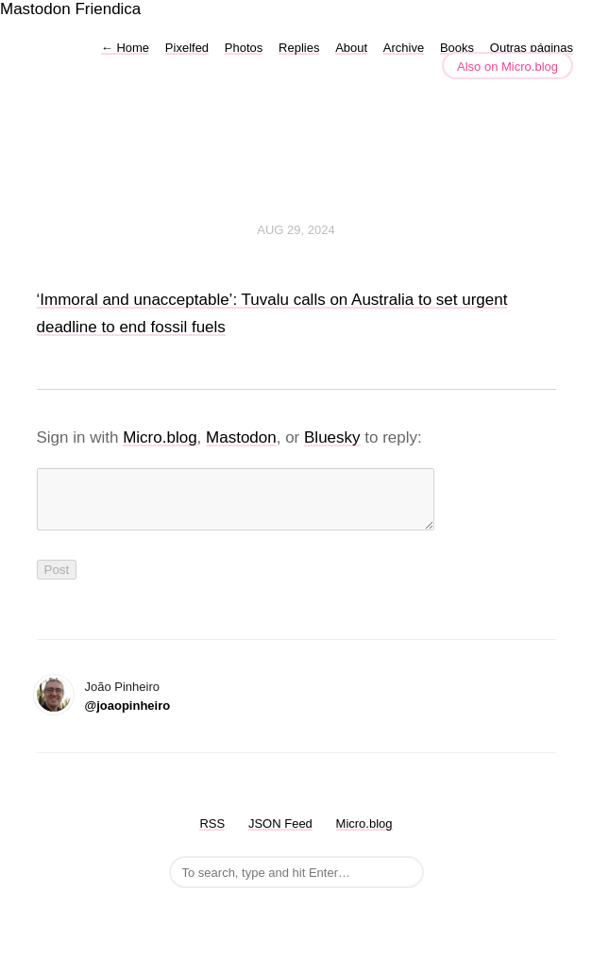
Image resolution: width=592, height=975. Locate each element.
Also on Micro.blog (507, 66)
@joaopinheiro (128, 717)
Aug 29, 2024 (295, 230)
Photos (243, 48)
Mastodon (35, 9)
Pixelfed (187, 48)
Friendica (108, 9)
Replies (299, 48)
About (351, 48)
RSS (212, 835)
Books (457, 48)
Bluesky (332, 437)
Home (125, 48)
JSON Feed (280, 835)
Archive (403, 48)
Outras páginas (531, 48)
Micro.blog (159, 437)
